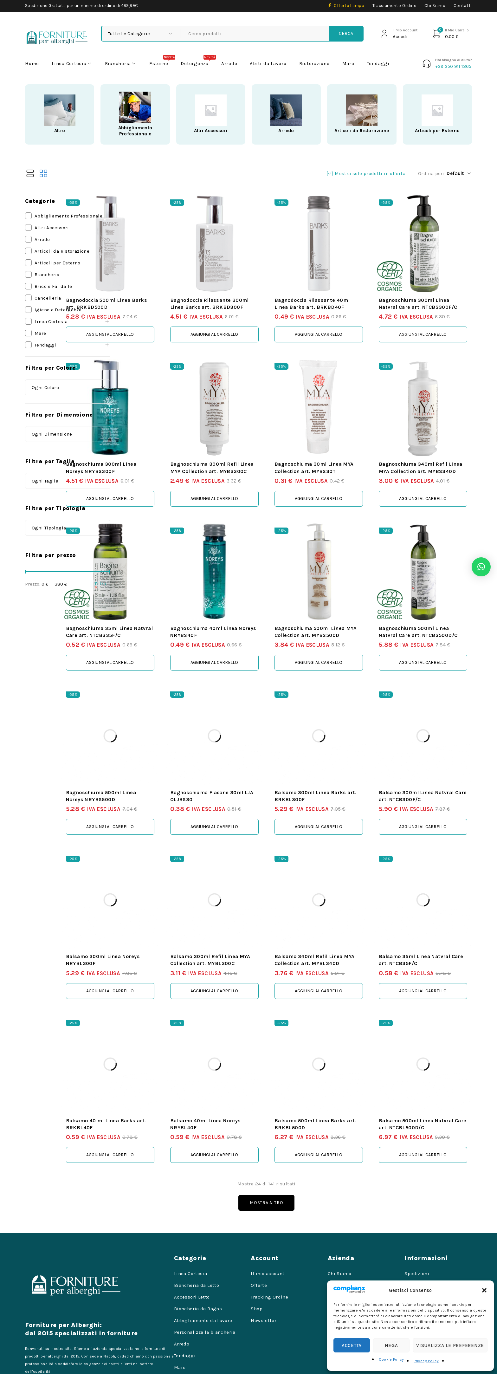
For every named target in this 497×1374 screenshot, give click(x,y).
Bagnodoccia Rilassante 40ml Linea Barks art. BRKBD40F (339, 290)
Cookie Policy (391, 1359)
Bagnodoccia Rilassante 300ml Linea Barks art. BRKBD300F (252, 290)
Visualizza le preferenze (450, 1345)
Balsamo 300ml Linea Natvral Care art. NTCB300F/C (423, 745)
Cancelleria (48, 298)
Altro (59, 130)
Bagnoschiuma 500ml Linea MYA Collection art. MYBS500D (344, 591)
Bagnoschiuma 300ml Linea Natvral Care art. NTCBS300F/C (431, 290)
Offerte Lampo (349, 5)
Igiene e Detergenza (58, 310)
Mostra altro (300, 1134)
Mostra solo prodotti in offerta (370, 173)
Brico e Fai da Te (53, 286)
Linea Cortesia (51, 321)
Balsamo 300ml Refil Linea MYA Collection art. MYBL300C (256, 899)
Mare (40, 333)
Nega (391, 1345)
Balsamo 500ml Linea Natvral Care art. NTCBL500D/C (423, 1052)
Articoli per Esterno (437, 130)
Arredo (286, 130)
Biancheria (47, 274)
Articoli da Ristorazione (361, 130)
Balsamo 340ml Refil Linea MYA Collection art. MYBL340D (343, 899)
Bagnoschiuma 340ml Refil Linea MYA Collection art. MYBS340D (430, 444)
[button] (484, 1290)
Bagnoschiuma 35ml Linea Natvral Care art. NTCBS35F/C (167, 591)
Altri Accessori (211, 130)
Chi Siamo (435, 5)
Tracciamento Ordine (394, 5)
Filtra (100, 584)
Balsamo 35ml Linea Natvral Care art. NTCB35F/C (421, 899)
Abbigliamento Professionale (135, 131)
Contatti (463, 5)
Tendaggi (45, 345)
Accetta (352, 1345)
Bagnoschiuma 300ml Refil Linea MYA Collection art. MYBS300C (256, 444)
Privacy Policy (426, 1361)
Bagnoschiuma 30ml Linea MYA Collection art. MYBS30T (342, 444)
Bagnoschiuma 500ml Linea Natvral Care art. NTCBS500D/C (431, 591)
